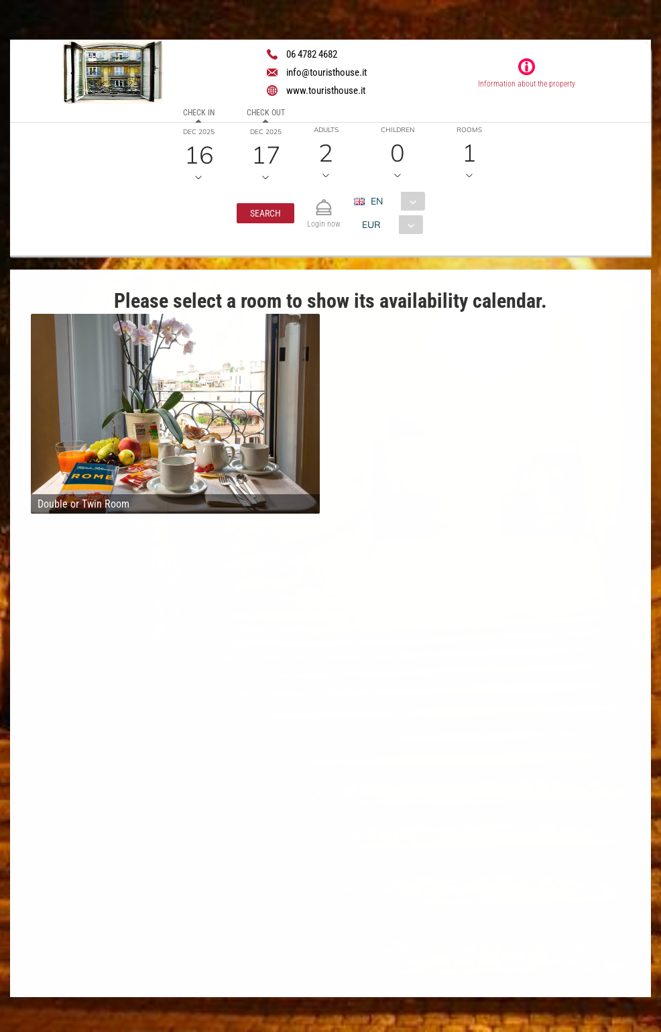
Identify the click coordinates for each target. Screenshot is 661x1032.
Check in (199, 113)
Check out (266, 113)
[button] (265, 213)
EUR (371, 225)
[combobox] (394, 201)
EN (377, 201)
